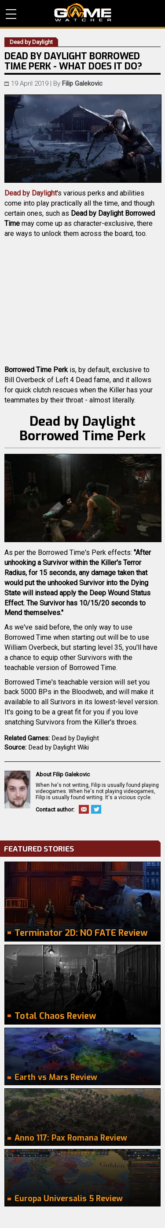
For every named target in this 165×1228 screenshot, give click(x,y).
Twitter (96, 809)
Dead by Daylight (30, 193)
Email (84, 809)
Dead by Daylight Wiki (59, 747)
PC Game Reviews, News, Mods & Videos (82, 12)
